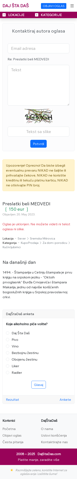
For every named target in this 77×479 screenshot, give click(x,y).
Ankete (65, 399)
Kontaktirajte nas (54, 442)
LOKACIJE (13, 15)
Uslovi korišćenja (54, 435)
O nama (47, 429)
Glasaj (38, 385)
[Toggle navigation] (72, 5)
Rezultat (12, 399)
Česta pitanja (12, 442)
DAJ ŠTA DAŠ (15, 5)
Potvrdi (38, 144)
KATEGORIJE (48, 15)
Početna (9, 429)
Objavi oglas (12, 435)
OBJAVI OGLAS (54, 6)
